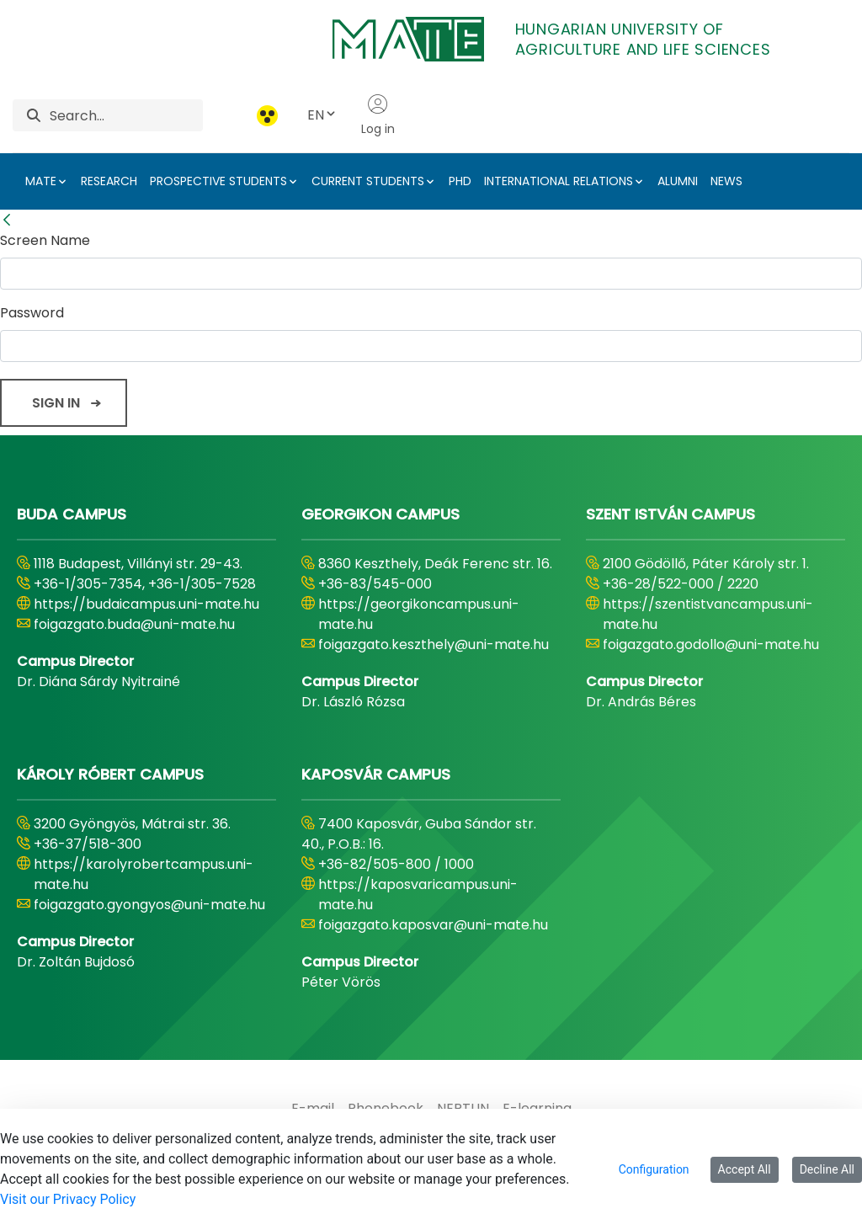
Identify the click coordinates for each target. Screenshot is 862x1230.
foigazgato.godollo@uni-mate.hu (711, 644)
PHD (460, 181)
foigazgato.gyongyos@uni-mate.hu (149, 904)
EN (322, 115)
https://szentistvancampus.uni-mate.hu (708, 614)
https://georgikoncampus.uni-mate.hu (418, 614)
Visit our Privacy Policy (68, 1199)
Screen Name (45, 240)
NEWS (726, 181)
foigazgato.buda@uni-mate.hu (134, 624)
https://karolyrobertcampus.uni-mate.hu (143, 874)
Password (32, 312)
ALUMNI (677, 181)
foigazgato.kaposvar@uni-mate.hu (433, 924)
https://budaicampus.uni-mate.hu (146, 604)
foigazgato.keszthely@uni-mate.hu (433, 644)
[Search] (126, 115)
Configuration (654, 1169)
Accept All (744, 1169)
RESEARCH (109, 181)
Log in (378, 115)
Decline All (827, 1169)
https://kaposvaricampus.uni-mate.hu (418, 894)
